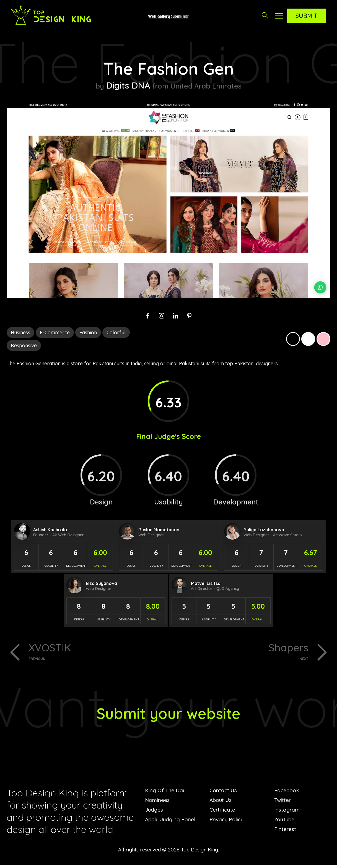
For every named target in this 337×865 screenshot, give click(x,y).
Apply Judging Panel (171, 820)
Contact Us (223, 791)
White (308, 339)
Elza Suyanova (101, 583)
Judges (154, 810)
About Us (221, 800)
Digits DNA (128, 85)
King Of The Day (166, 791)
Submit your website (169, 713)
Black (293, 339)
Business (20, 332)
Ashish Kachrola (50, 529)
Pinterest (285, 830)
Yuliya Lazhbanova (263, 529)
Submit (306, 16)
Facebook (287, 791)
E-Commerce (55, 332)
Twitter (282, 800)
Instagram (287, 810)
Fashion (88, 332)
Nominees (157, 800)
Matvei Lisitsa (206, 583)
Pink (323, 339)
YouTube (284, 820)
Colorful (116, 332)
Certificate (222, 810)
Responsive (24, 345)
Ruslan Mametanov (158, 529)
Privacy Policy (227, 820)
